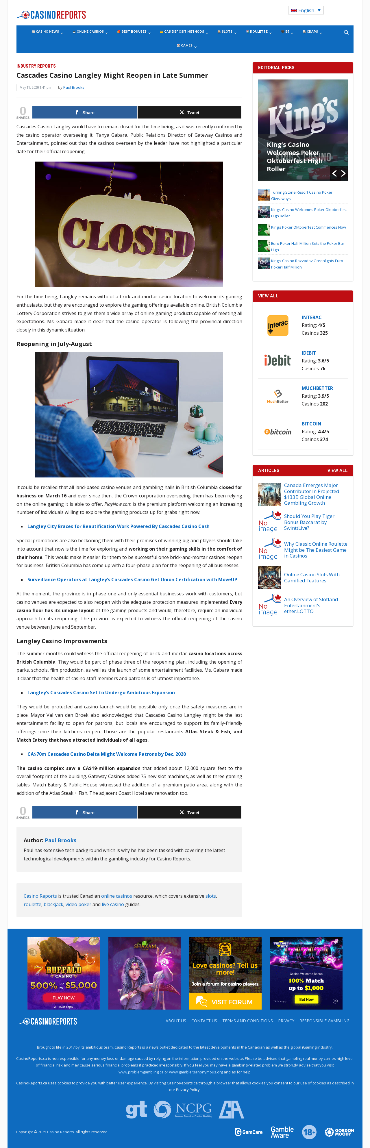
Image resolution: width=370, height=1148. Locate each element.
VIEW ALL (268, 296)
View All (338, 470)
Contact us (204, 1020)
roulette (32, 904)
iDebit (309, 353)
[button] (334, 173)
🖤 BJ (285, 32)
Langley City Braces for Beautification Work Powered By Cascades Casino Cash (118, 526)
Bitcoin (311, 424)
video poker (78, 904)
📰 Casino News (45, 32)
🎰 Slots (224, 32)
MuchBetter (317, 388)
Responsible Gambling (324, 1020)
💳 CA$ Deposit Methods (182, 32)
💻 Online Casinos (88, 32)
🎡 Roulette (257, 32)
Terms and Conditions (247, 1020)
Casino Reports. (61, 1131)
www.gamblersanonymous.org (196, 1072)
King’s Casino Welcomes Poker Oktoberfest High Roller (295, 156)
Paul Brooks (73, 87)
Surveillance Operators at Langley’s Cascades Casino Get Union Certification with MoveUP (132, 579)
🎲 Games (185, 45)
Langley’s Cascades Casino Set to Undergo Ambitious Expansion (101, 692)
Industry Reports (36, 66)
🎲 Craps (310, 32)
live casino (113, 904)
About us (176, 1020)
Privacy (286, 1020)
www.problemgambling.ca (141, 1072)
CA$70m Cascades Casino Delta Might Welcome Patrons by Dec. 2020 (106, 754)
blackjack (53, 904)
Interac (312, 317)
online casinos (116, 896)
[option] (303, 130)
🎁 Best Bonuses (132, 32)
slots (211, 896)
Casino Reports (40, 896)
